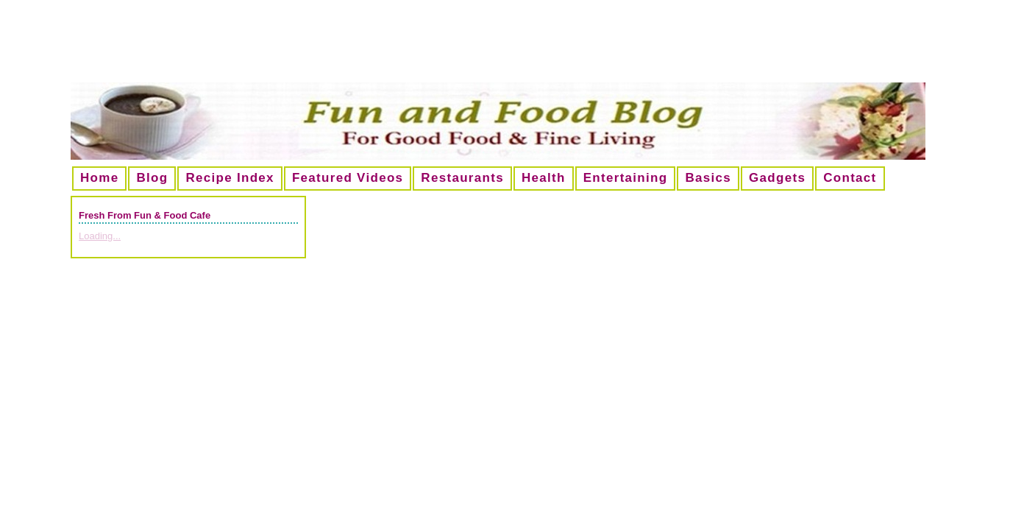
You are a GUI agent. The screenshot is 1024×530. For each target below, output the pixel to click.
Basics (708, 178)
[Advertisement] (512, 47)
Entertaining (625, 178)
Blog (152, 178)
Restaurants (462, 178)
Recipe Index (229, 178)
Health (544, 178)
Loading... (100, 235)
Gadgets (777, 178)
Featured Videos (347, 178)
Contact (849, 178)
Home (99, 178)
